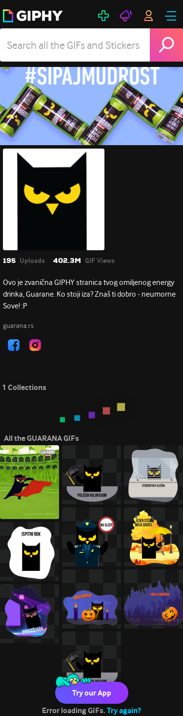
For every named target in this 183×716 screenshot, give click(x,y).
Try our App (91, 692)
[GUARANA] (91, 106)
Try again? (124, 710)
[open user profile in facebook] (13, 345)
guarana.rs (18, 325)
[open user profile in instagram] (35, 345)
